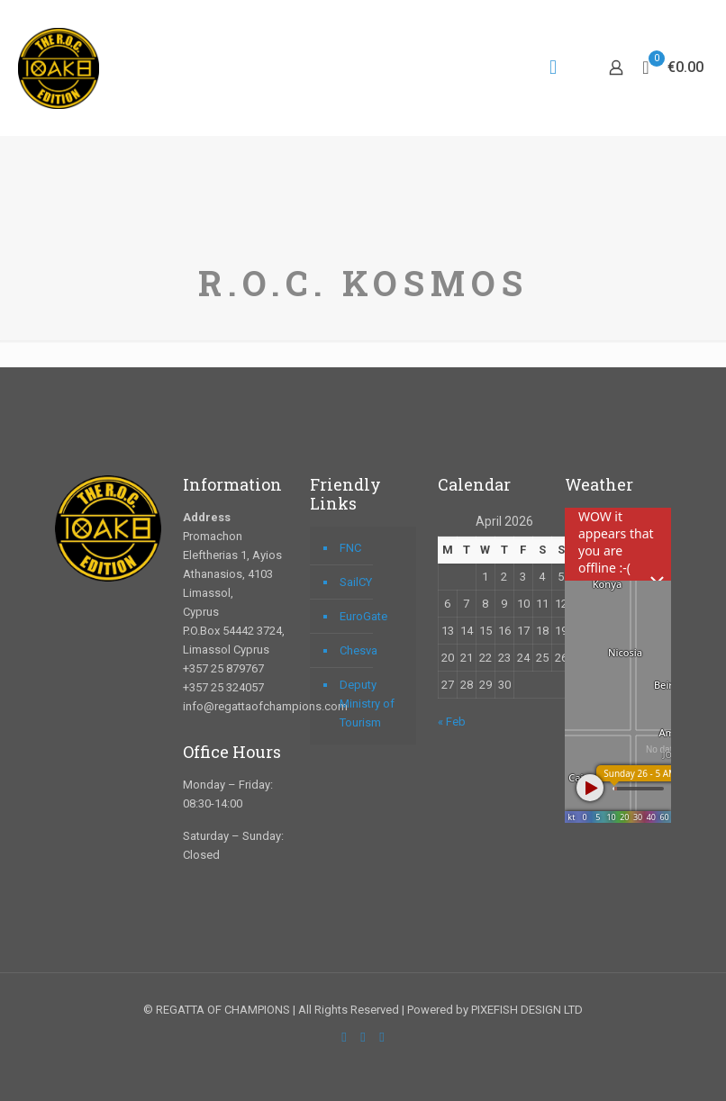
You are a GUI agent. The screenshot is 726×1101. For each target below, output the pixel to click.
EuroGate (363, 616)
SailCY (356, 582)
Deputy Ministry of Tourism (367, 703)
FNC (350, 548)
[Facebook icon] (344, 1037)
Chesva (358, 650)
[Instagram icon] (382, 1037)
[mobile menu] (553, 67)
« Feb (452, 721)
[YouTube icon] (363, 1037)
